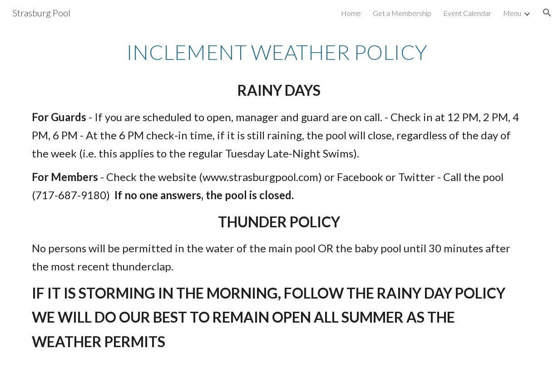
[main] (279, 196)
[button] (547, 13)
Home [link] (351, 13)
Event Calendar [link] (467, 13)
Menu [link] (512, 13)
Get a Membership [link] (402, 13)
